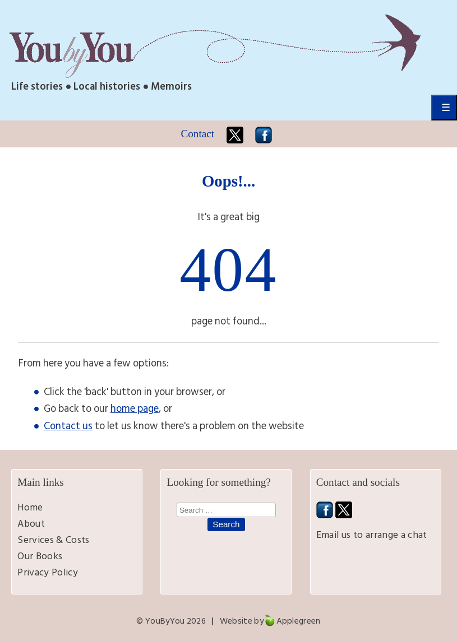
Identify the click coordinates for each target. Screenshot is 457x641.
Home (30, 507)
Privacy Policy (47, 572)
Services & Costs (53, 540)
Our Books (39, 556)
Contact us (68, 425)
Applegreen (298, 621)
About (31, 523)
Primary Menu (444, 107)
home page (134, 408)
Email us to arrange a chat (371, 535)
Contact (197, 134)
